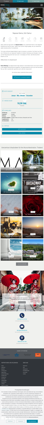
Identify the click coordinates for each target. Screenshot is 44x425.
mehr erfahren (22, 302)
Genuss (16, 39)
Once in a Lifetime (4, 385)
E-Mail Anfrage (22, 133)
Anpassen (20, 421)
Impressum (25, 365)
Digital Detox (3, 372)
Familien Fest (3, 375)
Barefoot (3, 369)
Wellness (22, 39)
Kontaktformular (26, 370)
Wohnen (10, 39)
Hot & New (3, 378)
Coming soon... (4, 370)
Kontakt (6, 1)
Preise (35, 39)
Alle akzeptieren (32, 421)
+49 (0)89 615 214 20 (22, 316)
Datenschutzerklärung (33, 417)
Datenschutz (25, 369)
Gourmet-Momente (4, 373)
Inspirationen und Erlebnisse (9, 362)
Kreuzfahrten (3, 382)
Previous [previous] (2, 93)
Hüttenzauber (4, 380)
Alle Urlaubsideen (22, 264)
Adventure (3, 367)
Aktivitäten (28, 39)
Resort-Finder (35, 1)
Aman (2, 365)
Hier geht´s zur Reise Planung (22, 77)
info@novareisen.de (22, 327)
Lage (3, 39)
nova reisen (25, 372)
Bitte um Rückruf (22, 129)
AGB (24, 367)
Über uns (25, 362)
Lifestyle (2, 383)
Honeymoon (3, 377)
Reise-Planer (20, 1)
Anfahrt (24, 373)
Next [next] (41, 93)
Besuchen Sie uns (22, 338)
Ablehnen (10, 421)
